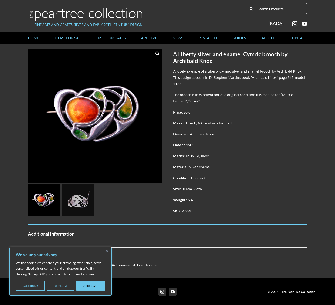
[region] (60, 271)
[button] (157, 53)
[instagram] (294, 23)
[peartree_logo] (86, 8)
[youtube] (304, 23)
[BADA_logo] (277, 22)
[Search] (251, 8)
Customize (30, 286)
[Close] (107, 251)
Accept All (90, 286)
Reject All (61, 286)
